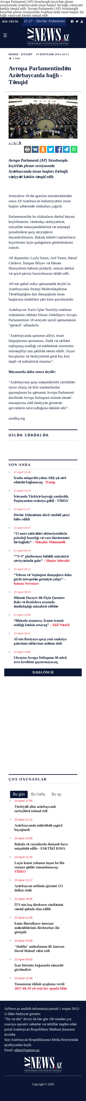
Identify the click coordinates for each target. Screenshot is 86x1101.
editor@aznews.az (26, 1050)
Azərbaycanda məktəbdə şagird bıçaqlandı (39, 828)
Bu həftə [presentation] (38, 794)
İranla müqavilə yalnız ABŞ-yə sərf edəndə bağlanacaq (40, 480)
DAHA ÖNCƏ (43, 672)
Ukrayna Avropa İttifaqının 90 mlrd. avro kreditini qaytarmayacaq (40, 660)
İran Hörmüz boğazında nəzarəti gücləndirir (39, 967)
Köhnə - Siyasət (20, 54)
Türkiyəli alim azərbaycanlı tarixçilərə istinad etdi (35, 809)
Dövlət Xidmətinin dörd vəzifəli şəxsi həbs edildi (41, 517)
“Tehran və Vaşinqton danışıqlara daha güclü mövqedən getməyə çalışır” (43, 579)
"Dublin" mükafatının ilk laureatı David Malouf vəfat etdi (39, 949)
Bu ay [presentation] (56, 794)
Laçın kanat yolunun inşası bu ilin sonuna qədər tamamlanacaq (40, 867)
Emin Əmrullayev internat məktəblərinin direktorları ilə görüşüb (37, 928)
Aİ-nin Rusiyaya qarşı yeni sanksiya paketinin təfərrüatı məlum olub (40, 641)
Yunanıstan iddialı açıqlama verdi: (41, 986)
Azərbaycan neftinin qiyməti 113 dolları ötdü (39, 888)
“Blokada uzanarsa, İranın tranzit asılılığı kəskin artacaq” (41, 623)
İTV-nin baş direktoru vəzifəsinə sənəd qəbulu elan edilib (39, 907)
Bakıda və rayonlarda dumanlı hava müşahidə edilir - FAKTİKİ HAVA (41, 846)
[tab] (19, 794)
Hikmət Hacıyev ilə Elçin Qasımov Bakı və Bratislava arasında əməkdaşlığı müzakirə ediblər (39, 602)
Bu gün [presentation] (19, 794)
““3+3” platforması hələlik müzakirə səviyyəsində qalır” (41, 558)
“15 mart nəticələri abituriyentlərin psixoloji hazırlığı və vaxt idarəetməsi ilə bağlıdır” (41, 538)
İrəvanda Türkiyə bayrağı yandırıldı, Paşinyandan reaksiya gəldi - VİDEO (41, 499)
